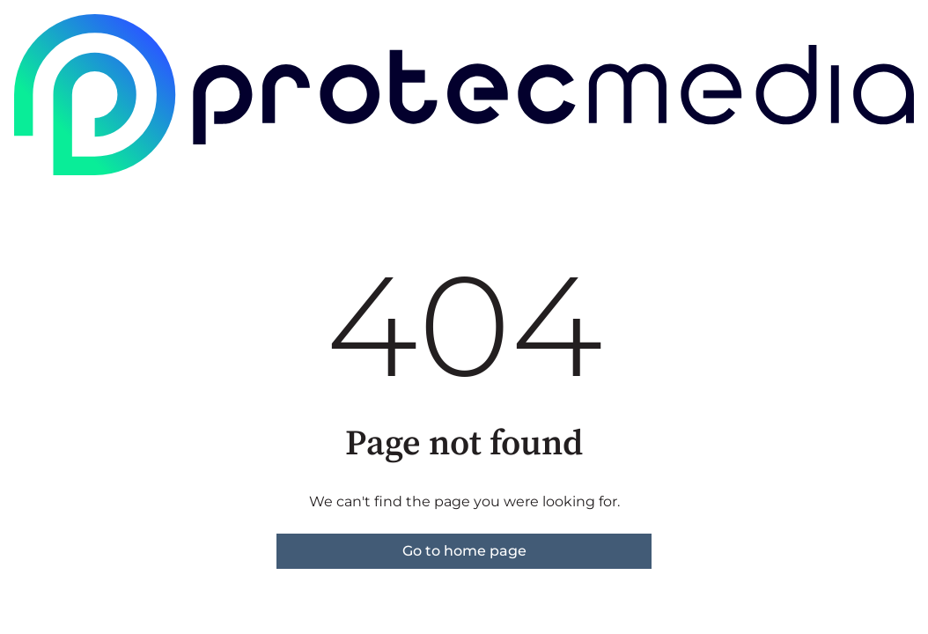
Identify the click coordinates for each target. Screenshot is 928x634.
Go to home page (464, 550)
